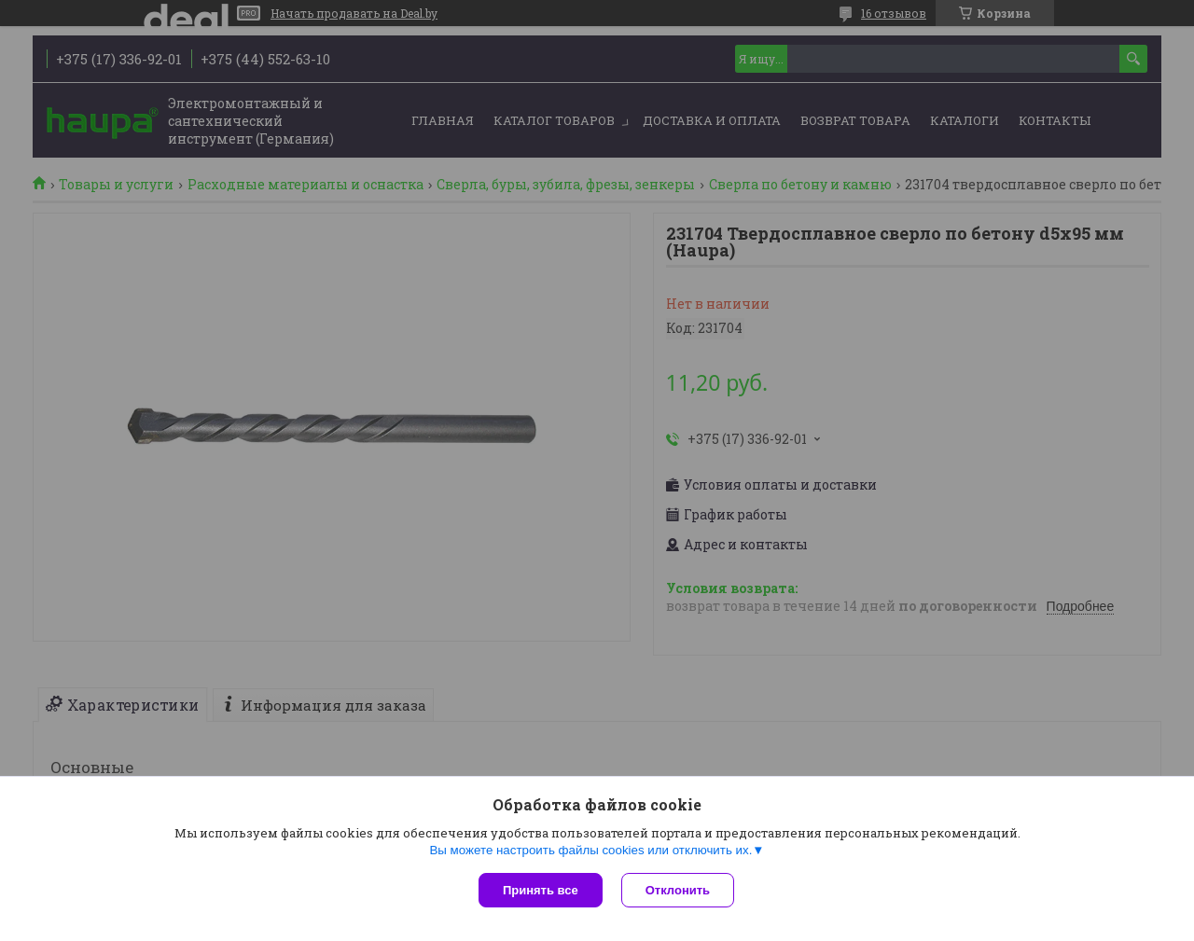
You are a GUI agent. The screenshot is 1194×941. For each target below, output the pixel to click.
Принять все (540, 890)
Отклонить (678, 890)
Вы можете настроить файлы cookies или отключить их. (590, 850)
